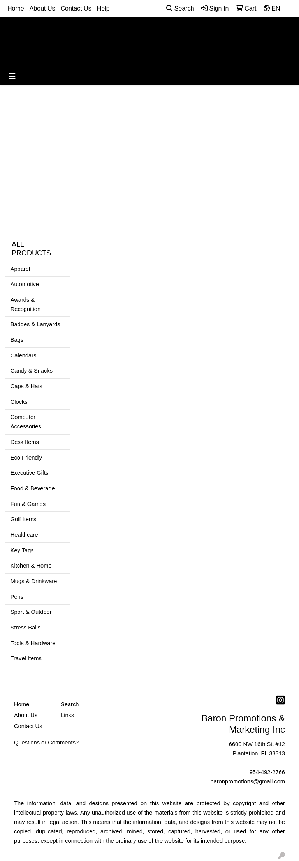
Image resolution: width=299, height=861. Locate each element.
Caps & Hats (26, 386)
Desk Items (25, 442)
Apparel (20, 269)
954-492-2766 (267, 772)
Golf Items (24, 519)
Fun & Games (28, 504)
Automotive (25, 284)
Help (103, 8)
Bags (17, 340)
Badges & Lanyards (35, 324)
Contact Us (76, 8)
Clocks (19, 402)
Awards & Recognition (25, 304)
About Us (42, 8)
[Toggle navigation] (12, 76)
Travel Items (26, 658)
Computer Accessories (26, 422)
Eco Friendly (26, 457)
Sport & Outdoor (31, 612)
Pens (17, 597)
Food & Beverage (33, 488)
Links (67, 715)
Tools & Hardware (33, 643)
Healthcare (24, 535)
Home (15, 8)
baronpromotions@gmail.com (247, 781)
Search (180, 8)
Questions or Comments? (46, 742)
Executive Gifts (30, 473)
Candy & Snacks (32, 371)
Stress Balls (25, 627)
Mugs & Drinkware (34, 581)
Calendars (24, 355)
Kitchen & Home (31, 565)
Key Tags (22, 550)
